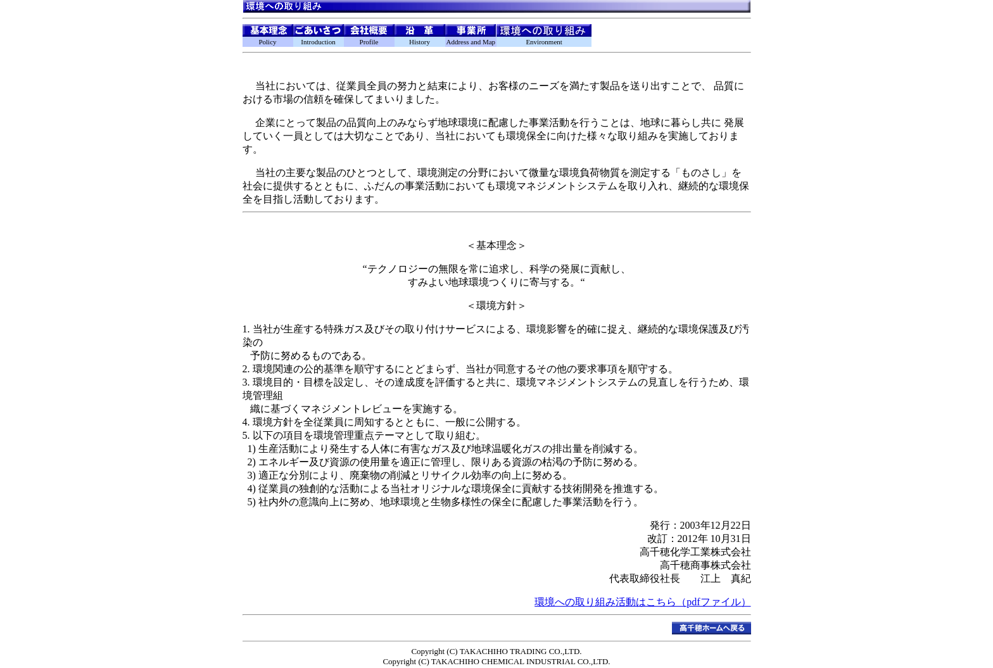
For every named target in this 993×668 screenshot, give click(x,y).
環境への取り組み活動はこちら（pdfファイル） (642, 601)
